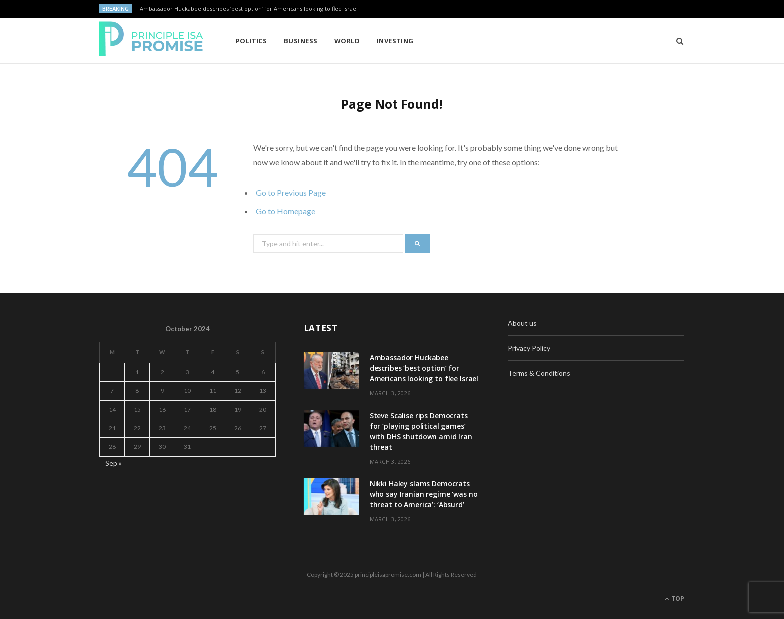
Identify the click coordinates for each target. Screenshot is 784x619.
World (347, 40)
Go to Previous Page (291, 192)
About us (522, 323)
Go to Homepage (286, 211)
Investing (395, 40)
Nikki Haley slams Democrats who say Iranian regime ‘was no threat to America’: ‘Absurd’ (424, 494)
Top (674, 598)
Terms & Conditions (539, 373)
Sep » (114, 463)
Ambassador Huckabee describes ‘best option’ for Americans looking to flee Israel (249, 8)
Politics (252, 40)
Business (301, 40)
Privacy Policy (529, 348)
